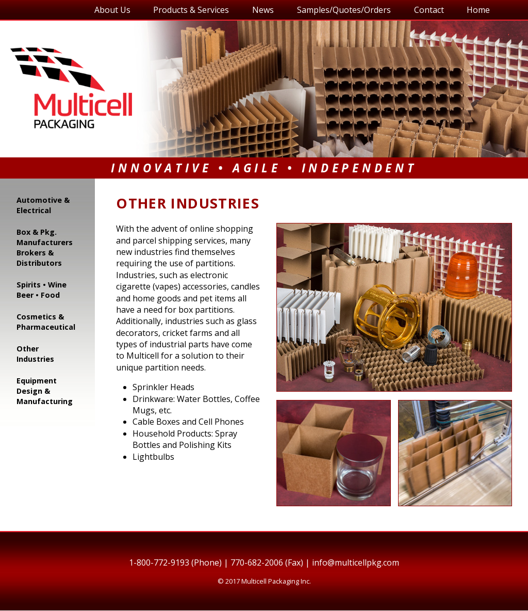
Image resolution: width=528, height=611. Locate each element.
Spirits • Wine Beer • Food (41, 290)
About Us (112, 9)
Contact (429, 9)
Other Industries (35, 354)
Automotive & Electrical (43, 205)
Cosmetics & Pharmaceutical (45, 322)
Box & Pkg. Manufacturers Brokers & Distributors (44, 247)
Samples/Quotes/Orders (344, 9)
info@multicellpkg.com (355, 562)
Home (478, 9)
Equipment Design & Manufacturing (44, 391)
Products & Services (191, 9)
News (263, 9)
